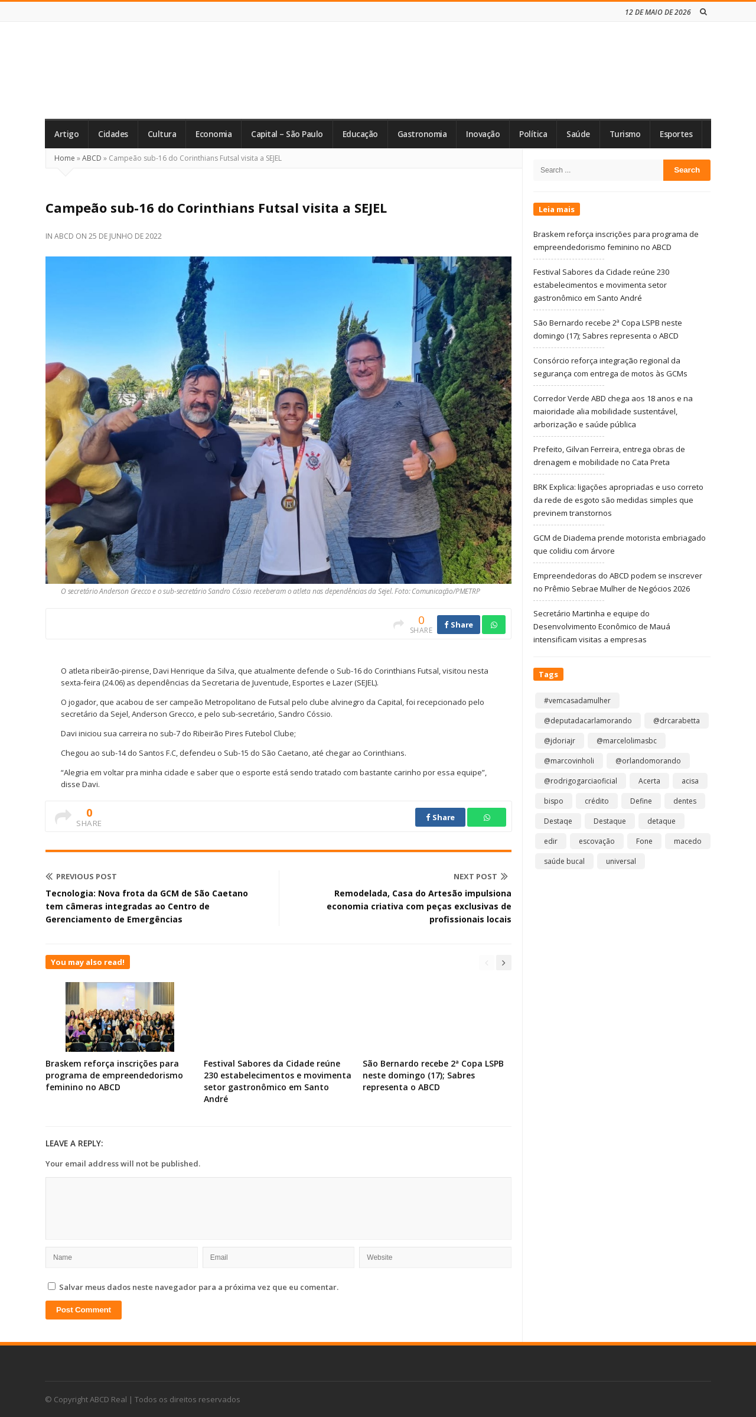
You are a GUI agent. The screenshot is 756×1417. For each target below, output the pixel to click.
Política (533, 134)
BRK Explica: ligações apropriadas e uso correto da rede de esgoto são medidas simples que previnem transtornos (618, 500)
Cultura (162, 134)
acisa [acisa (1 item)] (690, 781)
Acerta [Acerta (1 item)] (649, 781)
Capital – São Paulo (287, 134)
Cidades (113, 134)
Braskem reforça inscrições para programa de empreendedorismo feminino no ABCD (114, 1075)
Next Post (481, 876)
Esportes (676, 134)
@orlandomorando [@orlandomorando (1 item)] (648, 761)
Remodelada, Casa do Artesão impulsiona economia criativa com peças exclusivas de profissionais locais (419, 906)
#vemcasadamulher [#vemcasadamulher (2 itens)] (577, 701)
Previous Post (81, 876)
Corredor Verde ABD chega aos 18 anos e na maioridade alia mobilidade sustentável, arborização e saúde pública (613, 411)
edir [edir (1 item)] (551, 841)
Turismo (625, 134)
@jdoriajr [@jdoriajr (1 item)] (559, 741)
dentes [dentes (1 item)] (684, 801)
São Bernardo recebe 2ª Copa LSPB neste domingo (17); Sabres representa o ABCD (433, 1075)
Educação (360, 134)
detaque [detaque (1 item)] (661, 821)
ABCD (92, 158)
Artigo (66, 134)
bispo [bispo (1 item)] (553, 801)
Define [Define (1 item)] (641, 801)
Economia (213, 134)
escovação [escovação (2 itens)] (597, 841)
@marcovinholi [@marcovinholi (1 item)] (569, 761)
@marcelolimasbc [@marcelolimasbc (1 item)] (627, 741)
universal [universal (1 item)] (621, 861)
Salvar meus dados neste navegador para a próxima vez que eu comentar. (198, 1287)
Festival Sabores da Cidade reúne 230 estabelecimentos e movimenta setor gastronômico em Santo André (277, 1081)
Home (64, 158)
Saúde (578, 134)
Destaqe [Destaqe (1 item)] (558, 821)
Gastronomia (422, 134)
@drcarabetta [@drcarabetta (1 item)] (676, 721)
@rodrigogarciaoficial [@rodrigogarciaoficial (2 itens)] (580, 781)
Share (458, 624)
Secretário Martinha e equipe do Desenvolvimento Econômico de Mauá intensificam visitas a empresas (601, 626)
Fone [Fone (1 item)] (644, 841)
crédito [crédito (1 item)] (597, 801)
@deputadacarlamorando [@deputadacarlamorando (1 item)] (588, 721)
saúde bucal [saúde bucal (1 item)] (564, 861)
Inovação (483, 134)
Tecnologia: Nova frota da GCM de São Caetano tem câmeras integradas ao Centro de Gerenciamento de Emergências (146, 906)
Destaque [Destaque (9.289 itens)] (610, 821)
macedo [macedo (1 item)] (688, 841)
